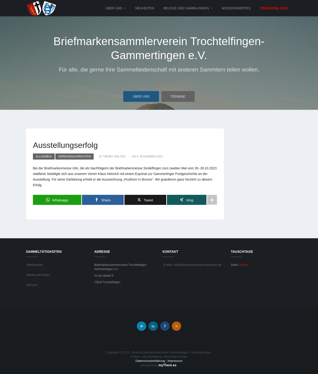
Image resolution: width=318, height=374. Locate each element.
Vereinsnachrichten (74, 156)
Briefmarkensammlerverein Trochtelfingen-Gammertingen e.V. (159, 48)
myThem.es (168, 365)
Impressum (174, 361)
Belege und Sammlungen (186, 8)
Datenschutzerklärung (150, 361)
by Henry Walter (112, 156)
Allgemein (44, 156)
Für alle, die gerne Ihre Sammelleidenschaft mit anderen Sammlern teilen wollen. (159, 69)
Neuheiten (144, 8)
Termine (178, 96)
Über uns (114, 8)
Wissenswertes (236, 8)
